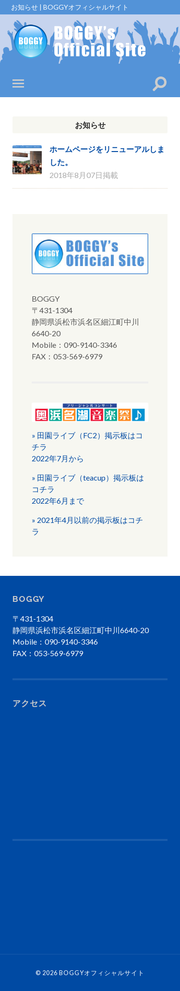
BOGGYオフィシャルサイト (101, 973)
